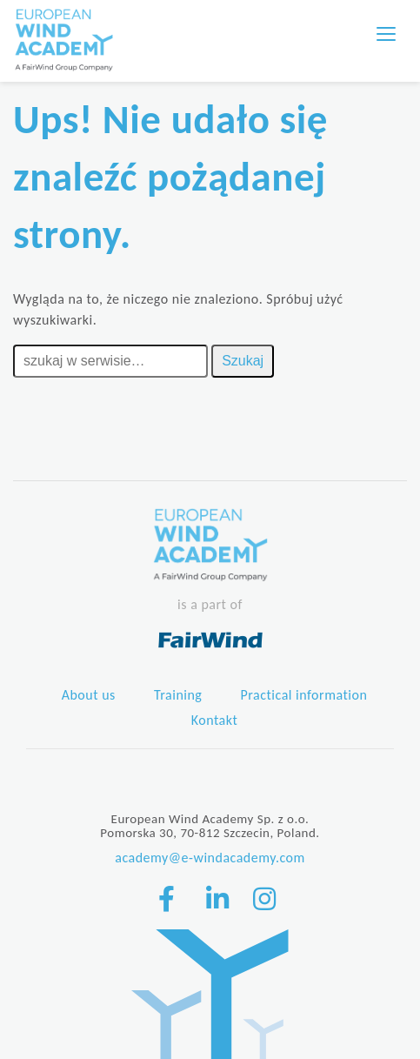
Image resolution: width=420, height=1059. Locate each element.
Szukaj (242, 360)
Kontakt (214, 720)
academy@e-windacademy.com (210, 857)
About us (89, 695)
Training (178, 695)
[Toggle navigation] (386, 33)
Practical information (304, 695)
